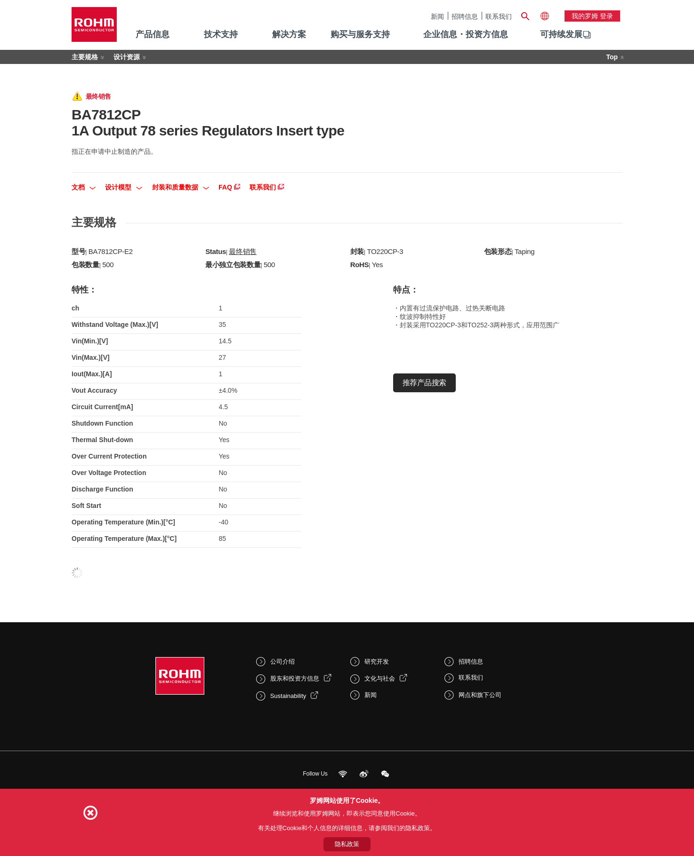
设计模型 (123, 187)
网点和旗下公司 (480, 694)
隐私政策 (347, 844)
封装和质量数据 (180, 187)
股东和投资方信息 (294, 678)
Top (612, 57)
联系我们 (498, 16)
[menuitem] (561, 34)
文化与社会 (379, 678)
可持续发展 (561, 34)
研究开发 (376, 661)
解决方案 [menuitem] (289, 34)
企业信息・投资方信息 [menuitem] (465, 34)
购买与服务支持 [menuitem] (360, 34)
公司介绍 (282, 661)
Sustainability (288, 695)
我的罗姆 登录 (592, 16)
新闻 (437, 16)
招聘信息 (465, 16)
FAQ (229, 187)
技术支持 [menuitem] (221, 34)
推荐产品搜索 (424, 383)
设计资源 (126, 57)
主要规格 (85, 57)
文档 (84, 187)
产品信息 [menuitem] (152, 34)
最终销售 (243, 251)
